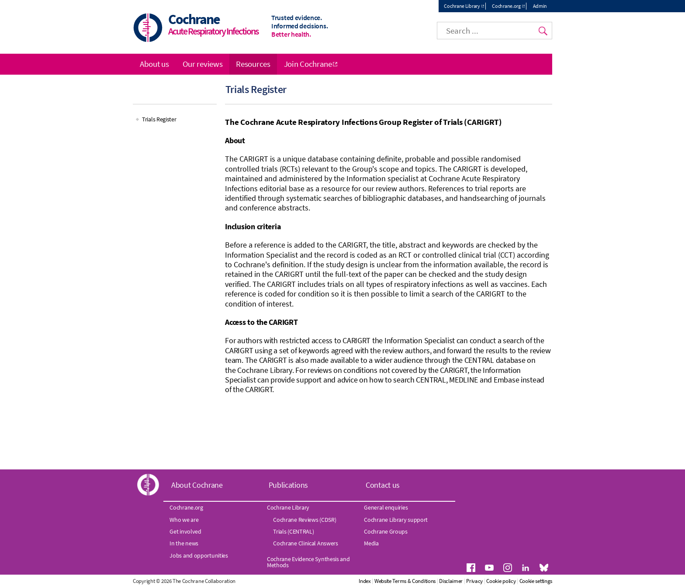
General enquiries (386, 507)
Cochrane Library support (396, 520)
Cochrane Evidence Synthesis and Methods (308, 562)
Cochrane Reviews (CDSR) (304, 520)
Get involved (185, 531)
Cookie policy (500, 581)
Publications (288, 485)
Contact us (383, 485)
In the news (184, 543)
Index (365, 581)
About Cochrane (197, 485)
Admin (540, 6)
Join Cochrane (308, 64)
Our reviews (203, 64)
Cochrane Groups (386, 531)
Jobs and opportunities (199, 555)
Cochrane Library (462, 6)
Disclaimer (451, 581)
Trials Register (159, 119)
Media (371, 543)
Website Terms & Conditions (405, 581)
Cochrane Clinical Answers (305, 543)
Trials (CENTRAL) (293, 531)
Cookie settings (536, 581)
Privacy (474, 581)
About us (154, 64)
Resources (253, 64)
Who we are (184, 520)
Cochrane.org (506, 6)
